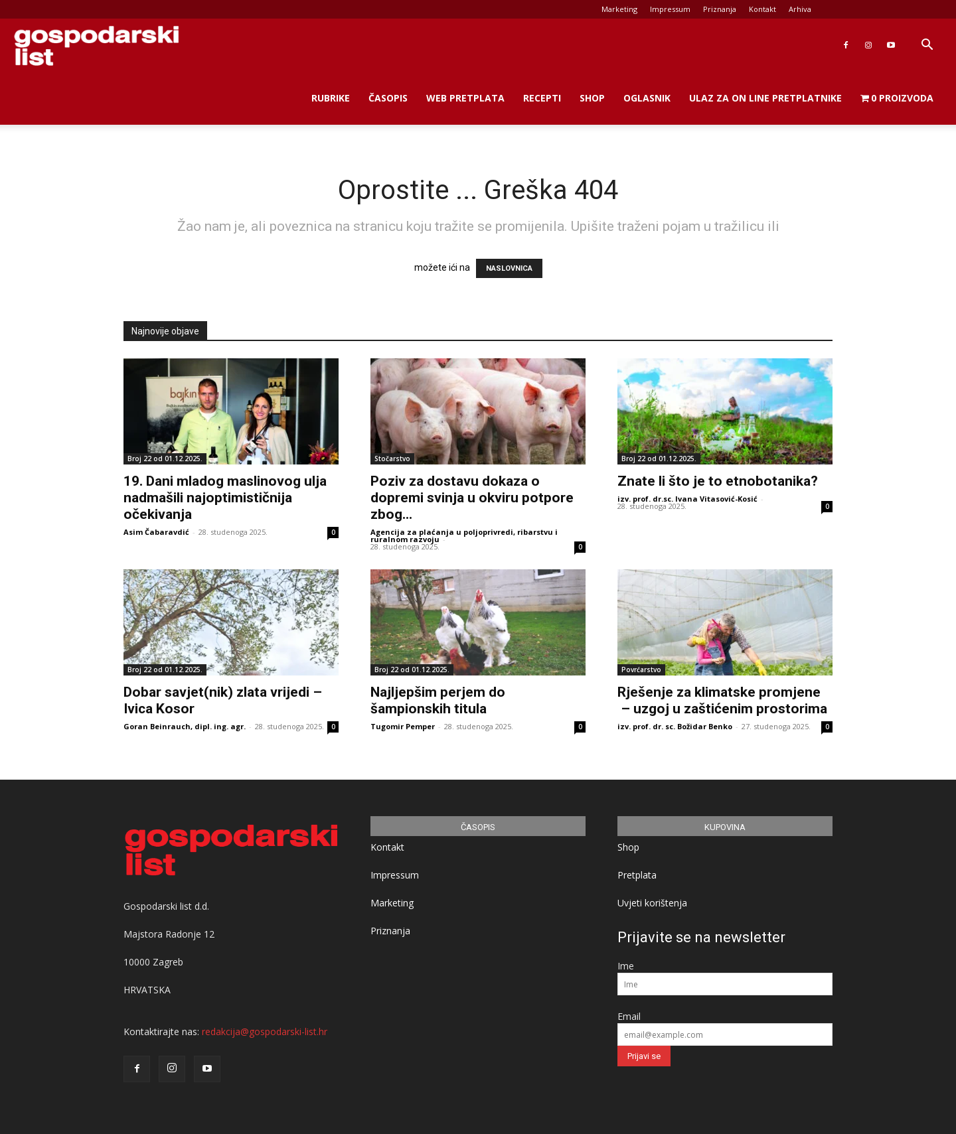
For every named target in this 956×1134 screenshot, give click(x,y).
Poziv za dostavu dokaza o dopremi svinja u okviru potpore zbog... (472, 497)
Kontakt (762, 9)
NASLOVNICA (509, 268)
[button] (927, 46)
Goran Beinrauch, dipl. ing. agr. (184, 726)
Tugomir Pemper (402, 726)
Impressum (670, 9)
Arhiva (800, 9)
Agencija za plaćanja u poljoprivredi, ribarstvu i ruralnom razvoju (464, 535)
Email (629, 1016)
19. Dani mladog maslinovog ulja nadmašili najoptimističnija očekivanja (225, 497)
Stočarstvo (392, 458)
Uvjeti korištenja (652, 902)
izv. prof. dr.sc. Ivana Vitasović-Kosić (687, 499)
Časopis (388, 98)
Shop (592, 98)
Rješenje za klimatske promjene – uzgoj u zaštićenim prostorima (722, 700)
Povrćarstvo (641, 669)
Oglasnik (647, 98)
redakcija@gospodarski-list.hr (264, 1031)
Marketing (619, 9)
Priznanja (719, 9)
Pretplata (637, 875)
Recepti (542, 98)
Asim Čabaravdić (156, 532)
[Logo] (96, 45)
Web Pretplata (465, 98)
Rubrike (330, 98)
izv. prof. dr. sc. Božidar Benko (674, 726)
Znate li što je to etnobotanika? (717, 481)
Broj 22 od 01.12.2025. (164, 458)
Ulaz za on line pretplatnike (765, 98)
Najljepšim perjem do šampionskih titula (437, 700)
